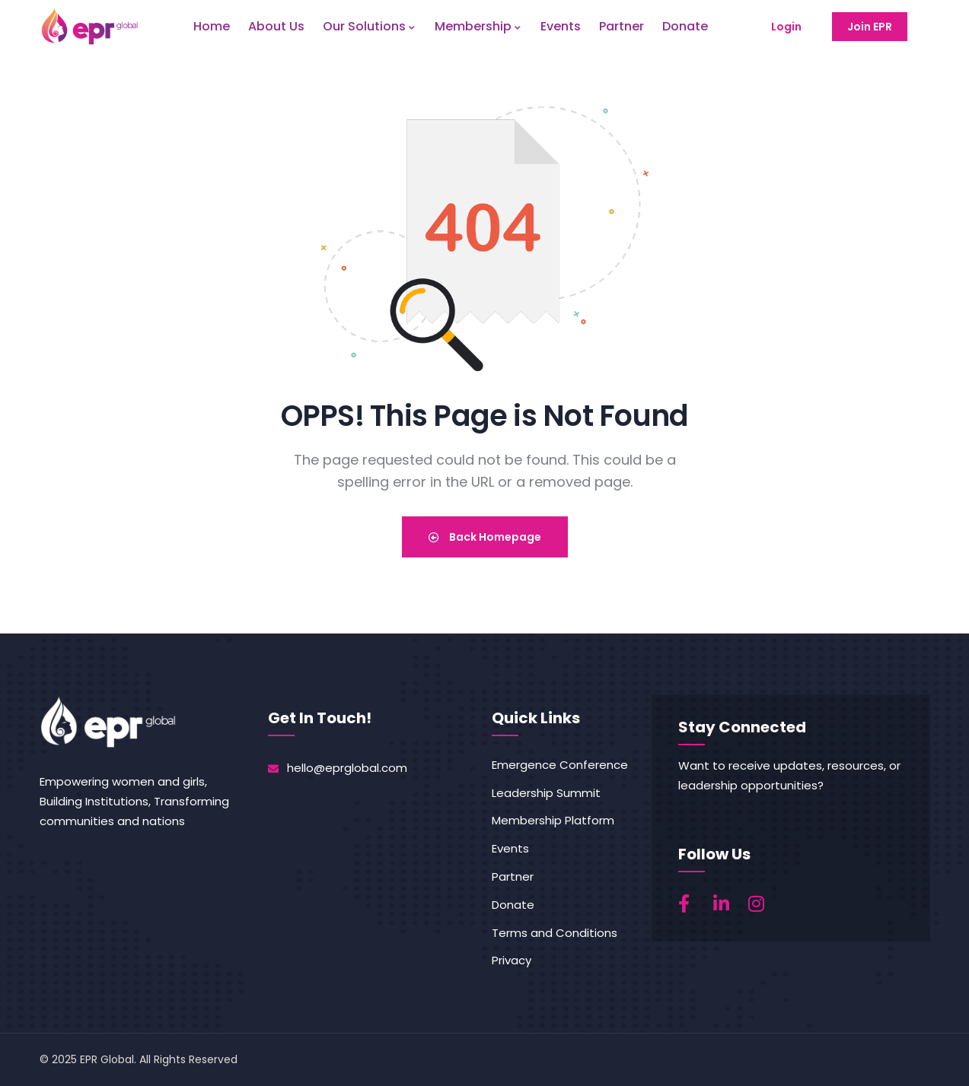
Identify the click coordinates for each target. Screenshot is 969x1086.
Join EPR (869, 26)
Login (786, 26)
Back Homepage (485, 537)
